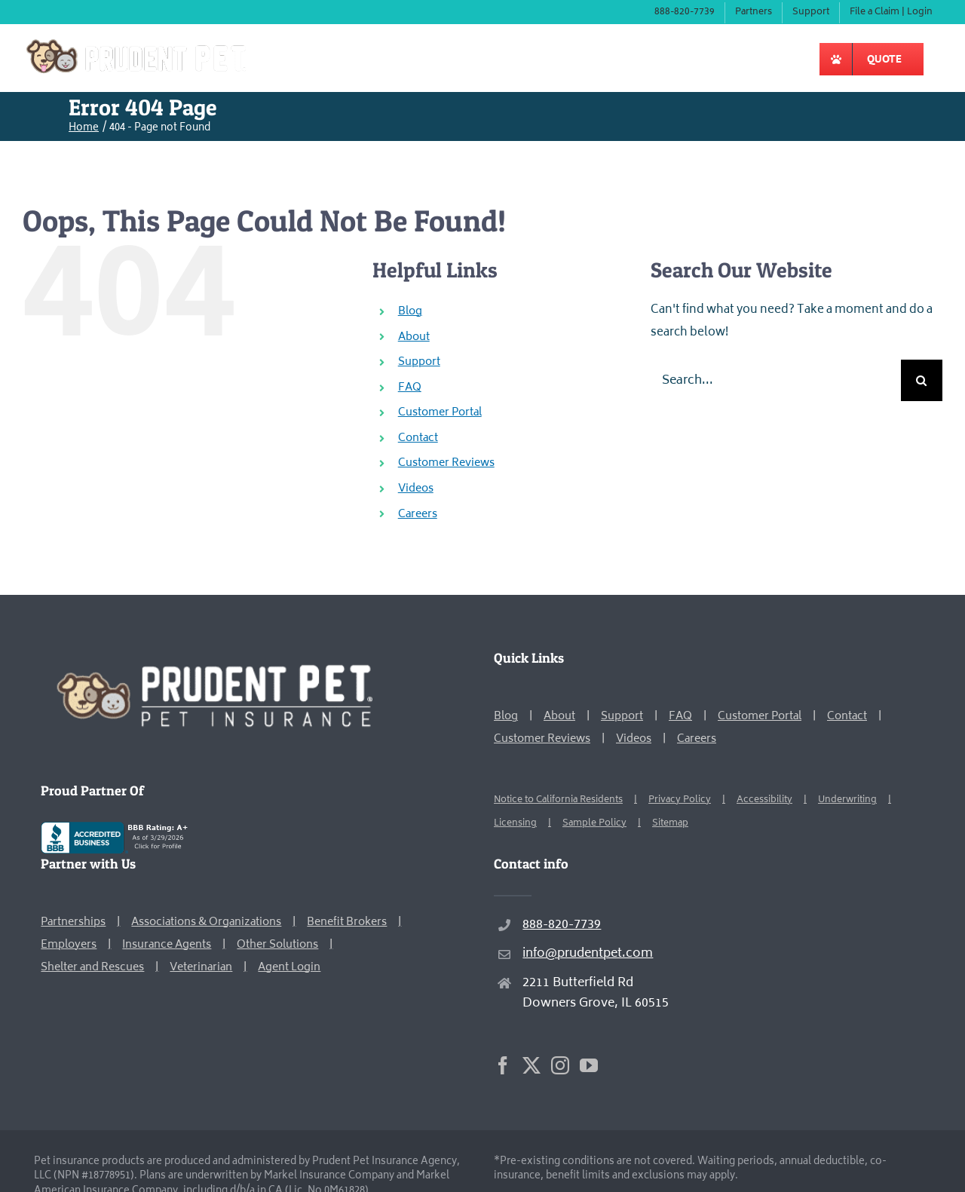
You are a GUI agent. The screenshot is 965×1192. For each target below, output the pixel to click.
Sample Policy (594, 824)
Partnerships (73, 922)
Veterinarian (201, 967)
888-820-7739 (561, 925)
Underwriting (847, 800)
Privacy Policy (679, 800)
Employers (68, 945)
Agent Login (289, 967)
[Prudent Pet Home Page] (212, 658)
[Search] (921, 380)
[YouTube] (589, 1065)
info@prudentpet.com (587, 954)
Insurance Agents (166, 945)
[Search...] (776, 380)
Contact (418, 438)
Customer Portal (440, 412)
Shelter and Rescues (92, 967)
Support (419, 362)
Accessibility (764, 800)
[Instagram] (560, 1065)
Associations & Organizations (206, 922)
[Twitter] (531, 1065)
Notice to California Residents (558, 800)
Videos (415, 489)
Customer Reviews (446, 463)
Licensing (515, 824)
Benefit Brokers (347, 922)
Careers (417, 514)
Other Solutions (277, 945)
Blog (410, 311)
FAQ (409, 387)
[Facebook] (503, 1065)
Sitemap (670, 824)
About (414, 337)
